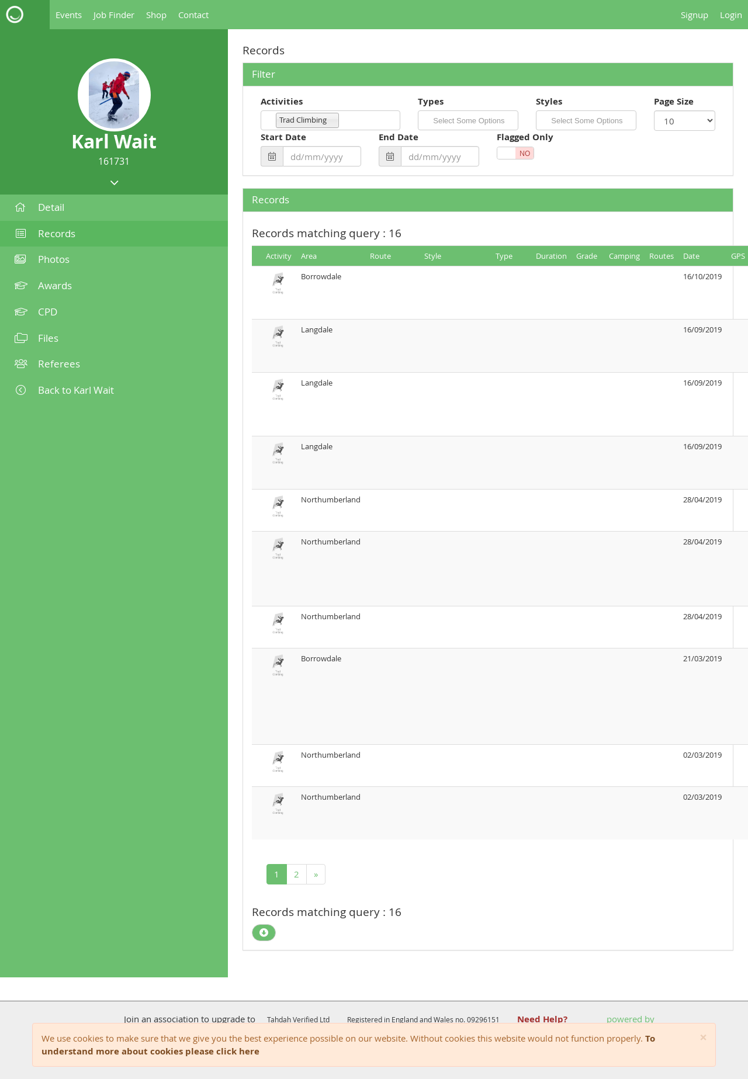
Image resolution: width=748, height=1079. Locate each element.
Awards (43, 285)
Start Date (283, 137)
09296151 (483, 1019)
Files (36, 338)
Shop (156, 14)
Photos (42, 259)
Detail (39, 207)
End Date (398, 137)
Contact (193, 14)
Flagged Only (525, 137)
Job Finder (114, 14)
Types (431, 101)
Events (69, 14)
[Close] (703, 1038)
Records (45, 233)
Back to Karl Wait (64, 390)
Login (731, 14)
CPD (36, 311)
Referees (47, 363)
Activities (282, 101)
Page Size (674, 101)
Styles (549, 101)
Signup (694, 14)
